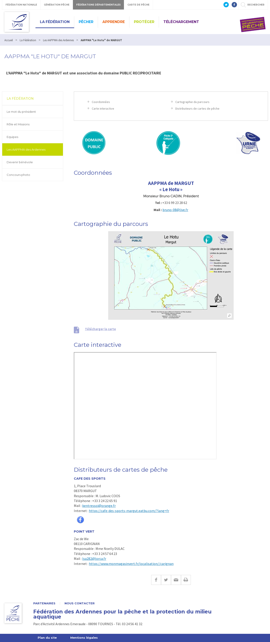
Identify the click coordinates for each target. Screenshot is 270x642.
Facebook (156, 580)
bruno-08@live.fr (175, 210)
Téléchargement (181, 22)
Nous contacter (80, 603)
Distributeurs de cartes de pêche (197, 109)
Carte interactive (103, 109)
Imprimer (186, 580)
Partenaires (44, 603)
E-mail (176, 580)
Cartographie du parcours (192, 102)
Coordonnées (101, 102)
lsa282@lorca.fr (94, 558)
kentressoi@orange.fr (99, 505)
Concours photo (18, 175)
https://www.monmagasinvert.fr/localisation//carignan (131, 563)
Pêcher (86, 22)
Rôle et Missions (18, 124)
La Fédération (55, 22)
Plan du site (47, 638)
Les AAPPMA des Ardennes (26, 149)
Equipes (12, 137)
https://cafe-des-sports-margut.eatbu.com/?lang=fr (129, 510)
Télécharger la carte (100, 329)
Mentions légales (84, 638)
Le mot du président (21, 111)
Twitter (166, 580)
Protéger (144, 22)
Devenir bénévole (20, 162)
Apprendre (113, 22)
